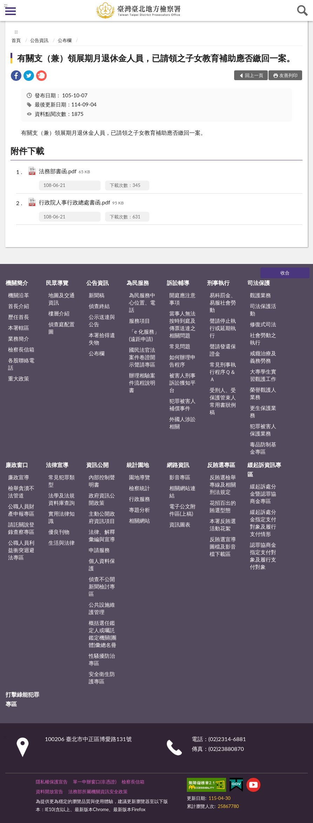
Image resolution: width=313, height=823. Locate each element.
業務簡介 (18, 338)
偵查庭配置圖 (61, 328)
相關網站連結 (182, 491)
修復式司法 (263, 324)
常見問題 (179, 346)
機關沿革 (18, 295)
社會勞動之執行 (263, 339)
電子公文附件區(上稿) (182, 510)
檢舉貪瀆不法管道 (21, 491)
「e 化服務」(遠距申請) (144, 335)
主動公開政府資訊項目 (102, 517)
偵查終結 (99, 306)
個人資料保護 (102, 564)
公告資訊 (39, 40)
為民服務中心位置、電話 (142, 302)
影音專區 (179, 477)
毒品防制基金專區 (263, 448)
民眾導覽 (57, 282)
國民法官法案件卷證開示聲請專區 (142, 357)
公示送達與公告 (102, 320)
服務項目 (139, 321)
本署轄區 (18, 328)
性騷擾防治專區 (102, 659)
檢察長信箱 (21, 349)
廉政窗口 (17, 464)
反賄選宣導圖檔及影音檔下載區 (223, 546)
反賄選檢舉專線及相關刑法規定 (223, 484)
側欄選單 (10, 11)
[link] (16, 76)
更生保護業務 (263, 411)
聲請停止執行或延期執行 (223, 328)
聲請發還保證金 (223, 350)
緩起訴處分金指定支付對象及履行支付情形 (263, 523)
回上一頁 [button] (254, 75)
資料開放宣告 (49, 791)
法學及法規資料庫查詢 (61, 499)
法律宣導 (57, 464)
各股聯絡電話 (21, 364)
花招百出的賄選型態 (223, 506)
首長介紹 (18, 306)
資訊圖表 (179, 524)
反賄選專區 (221, 464)
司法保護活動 (263, 309)
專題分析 (139, 510)
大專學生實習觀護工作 (263, 375)
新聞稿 (96, 295)
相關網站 (139, 520)
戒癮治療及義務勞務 (263, 357)
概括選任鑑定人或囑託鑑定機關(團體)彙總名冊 (102, 634)
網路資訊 (178, 464)
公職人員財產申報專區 (21, 510)
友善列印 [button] (288, 75)
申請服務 (99, 550)
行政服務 (139, 499)
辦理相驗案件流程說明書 (142, 382)
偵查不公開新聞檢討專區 (102, 586)
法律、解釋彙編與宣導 (102, 535)
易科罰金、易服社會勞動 (223, 302)
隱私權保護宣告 (52, 781)
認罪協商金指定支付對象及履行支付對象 (263, 556)
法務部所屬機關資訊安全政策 (98, 791)
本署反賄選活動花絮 (223, 524)
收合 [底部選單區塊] (285, 273)
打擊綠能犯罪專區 (22, 699)
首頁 (16, 40)
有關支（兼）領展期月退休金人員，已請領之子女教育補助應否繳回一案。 (156, 58)
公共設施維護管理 (102, 608)
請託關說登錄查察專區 (21, 528)
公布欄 (65, 40)
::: (5, 5)
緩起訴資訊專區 (264, 469)
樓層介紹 (58, 313)
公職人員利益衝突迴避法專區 (21, 549)
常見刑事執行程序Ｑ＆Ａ (223, 371)
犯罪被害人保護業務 (263, 430)
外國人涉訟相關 (182, 423)
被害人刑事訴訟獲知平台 (182, 382)
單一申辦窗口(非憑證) (94, 781)
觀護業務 (260, 295)
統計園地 (138, 464)
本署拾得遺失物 (102, 339)
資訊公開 (97, 464)
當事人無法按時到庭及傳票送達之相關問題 (182, 324)
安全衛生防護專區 (102, 677)
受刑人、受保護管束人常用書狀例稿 (223, 401)
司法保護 (258, 282)
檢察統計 (139, 488)
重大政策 (18, 378)
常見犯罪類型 (61, 481)
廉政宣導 (18, 477)
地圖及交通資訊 (61, 299)
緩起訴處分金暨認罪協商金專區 (263, 493)
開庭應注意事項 (182, 299)
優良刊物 (58, 532)
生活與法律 (61, 542)
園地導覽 (139, 477)
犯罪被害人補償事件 (182, 404)
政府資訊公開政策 (102, 499)
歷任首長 (18, 317)
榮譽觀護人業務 (263, 393)
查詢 (302, 10)
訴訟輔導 (178, 282)
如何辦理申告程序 (182, 361)
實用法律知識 (61, 517)
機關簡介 (17, 282)
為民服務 (138, 282)
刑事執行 (218, 282)
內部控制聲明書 (102, 481)
